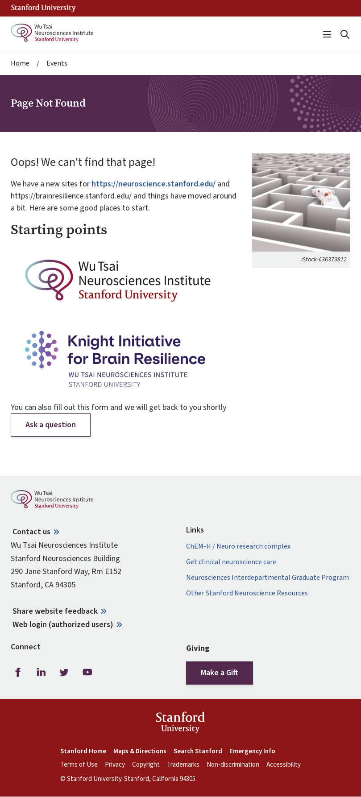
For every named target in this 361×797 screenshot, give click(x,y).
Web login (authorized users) (62, 624)
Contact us (31, 531)
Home (20, 63)
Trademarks (183, 765)
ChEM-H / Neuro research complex (238, 546)
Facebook (18, 672)
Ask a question (50, 424)
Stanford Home (83, 751)
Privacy (115, 765)
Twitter (64, 672)
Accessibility (283, 765)
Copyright (146, 765)
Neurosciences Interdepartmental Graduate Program (267, 578)
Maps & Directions (139, 751)
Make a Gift (219, 672)
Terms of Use (79, 765)
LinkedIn (41, 672)
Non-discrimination (233, 765)
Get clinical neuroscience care (231, 562)
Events (56, 63)
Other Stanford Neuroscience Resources (247, 593)
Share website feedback (55, 611)
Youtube (87, 672)
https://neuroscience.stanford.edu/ (153, 184)
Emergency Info (252, 751)
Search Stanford (198, 751)
